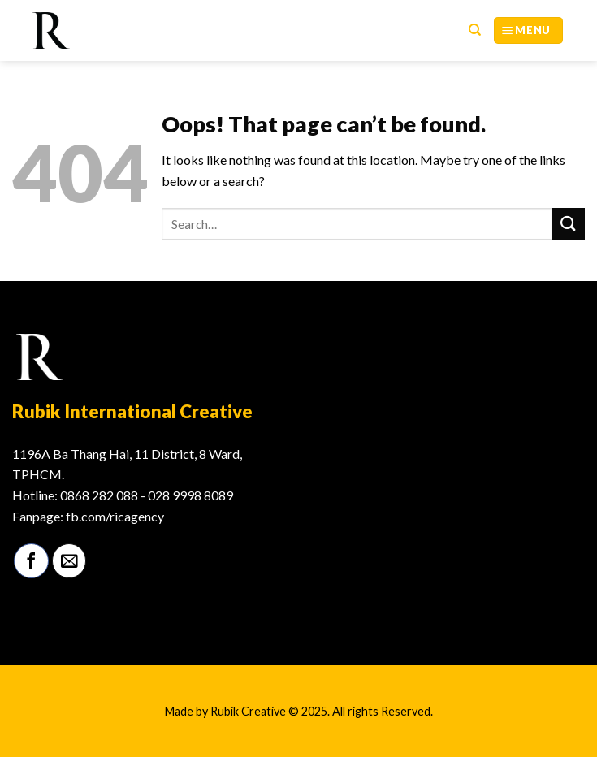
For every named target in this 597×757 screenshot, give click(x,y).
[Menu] (528, 30)
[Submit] (568, 224)
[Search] (475, 30)
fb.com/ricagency (115, 516)
